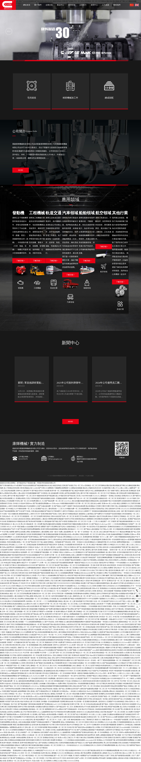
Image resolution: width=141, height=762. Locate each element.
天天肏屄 (76, 755)
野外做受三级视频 (105, 758)
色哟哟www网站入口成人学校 (56, 761)
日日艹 (134, 755)
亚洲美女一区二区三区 (14, 761)
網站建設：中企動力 (85, 475)
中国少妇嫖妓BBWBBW (73, 750)
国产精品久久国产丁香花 (105, 755)
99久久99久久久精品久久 (128, 750)
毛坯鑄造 (31, 97)
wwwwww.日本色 (73, 761)
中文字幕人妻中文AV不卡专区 (55, 758)
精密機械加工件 (70, 97)
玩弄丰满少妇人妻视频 (48, 753)
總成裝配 (109, 97)
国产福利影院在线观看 (123, 755)
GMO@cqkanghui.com (55, 459)
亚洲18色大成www (121, 753)
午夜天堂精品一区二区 (32, 755)
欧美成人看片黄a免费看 (83, 753)
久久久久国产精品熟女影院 (91, 750)
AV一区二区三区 (58, 750)
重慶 (92, 475)
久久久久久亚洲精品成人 (65, 753)
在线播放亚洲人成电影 (99, 753)
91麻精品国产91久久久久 (43, 750)
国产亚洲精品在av (19, 758)
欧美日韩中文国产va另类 (75, 758)
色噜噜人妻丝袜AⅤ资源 (120, 758)
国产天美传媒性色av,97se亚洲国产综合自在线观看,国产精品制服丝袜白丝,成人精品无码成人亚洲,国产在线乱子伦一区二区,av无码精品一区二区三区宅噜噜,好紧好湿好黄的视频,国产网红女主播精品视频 (68, 485)
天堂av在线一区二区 (39, 761)
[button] (69, 57)
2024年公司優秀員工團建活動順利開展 (108, 384)
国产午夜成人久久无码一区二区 (19, 753)
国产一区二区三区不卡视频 (63, 755)
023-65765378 (23, 459)
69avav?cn (111, 753)
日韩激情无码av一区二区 (15, 755)
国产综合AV (27, 761)
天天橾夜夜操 (35, 753)
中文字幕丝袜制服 (47, 755)
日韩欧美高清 (133, 758)
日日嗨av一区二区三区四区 (35, 758)
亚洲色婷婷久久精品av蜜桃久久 (23, 750)
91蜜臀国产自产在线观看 (88, 755)
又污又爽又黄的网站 (92, 758)
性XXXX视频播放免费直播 (110, 750)
